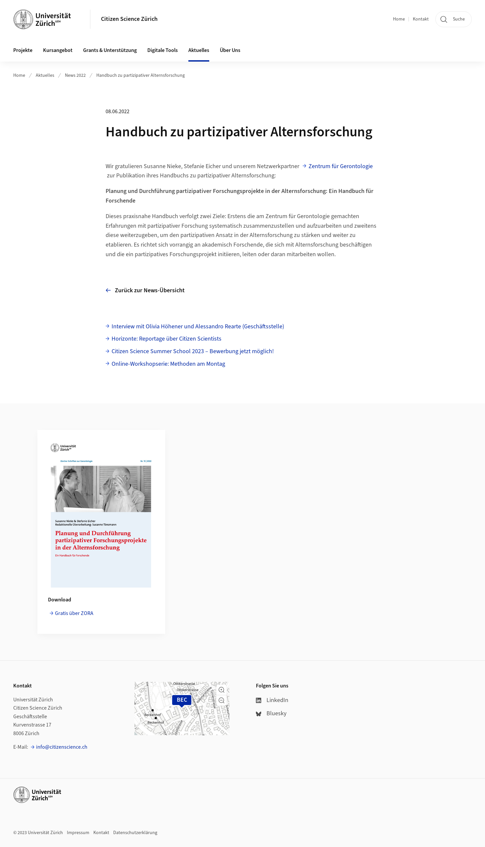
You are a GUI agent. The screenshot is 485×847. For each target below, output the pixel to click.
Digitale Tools (162, 50)
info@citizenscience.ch (61, 747)
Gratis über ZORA (74, 613)
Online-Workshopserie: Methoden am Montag (168, 364)
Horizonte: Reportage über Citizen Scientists (166, 339)
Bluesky (271, 713)
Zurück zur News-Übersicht (145, 290)
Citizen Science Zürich (129, 19)
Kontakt (421, 19)
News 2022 (75, 75)
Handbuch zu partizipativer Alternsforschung (140, 75)
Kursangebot (58, 50)
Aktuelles (45, 75)
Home (399, 19)
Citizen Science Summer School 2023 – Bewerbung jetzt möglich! (193, 351)
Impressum (78, 832)
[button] (221, 689)
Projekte (22, 50)
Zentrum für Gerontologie (341, 166)
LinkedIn (272, 700)
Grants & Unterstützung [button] (110, 50)
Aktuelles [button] (198, 50)
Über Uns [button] (230, 50)
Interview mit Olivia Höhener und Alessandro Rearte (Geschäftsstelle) (198, 326)
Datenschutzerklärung (135, 832)
